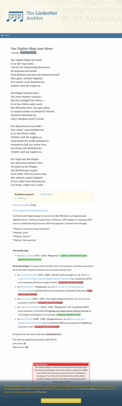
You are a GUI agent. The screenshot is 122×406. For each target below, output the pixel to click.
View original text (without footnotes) (30, 210)
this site (41, 391)
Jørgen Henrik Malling (30, 307)
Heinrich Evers (27, 287)
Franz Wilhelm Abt (28, 274)
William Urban (27, 255)
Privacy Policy (89, 388)
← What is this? (43, 194)
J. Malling (21, 198)
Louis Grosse (26, 299)
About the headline (21, 205)
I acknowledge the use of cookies (61, 400)
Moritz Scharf (26, 319)
